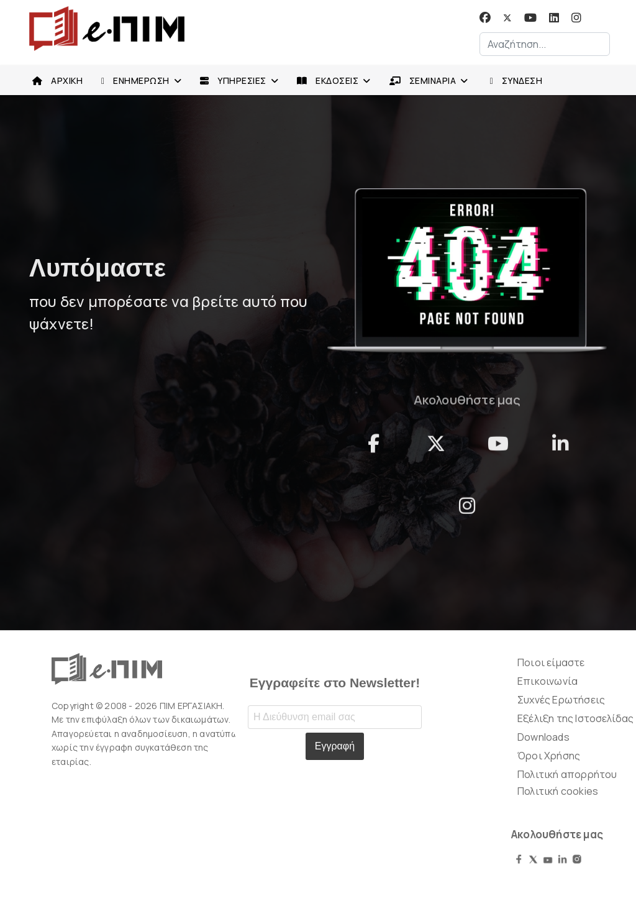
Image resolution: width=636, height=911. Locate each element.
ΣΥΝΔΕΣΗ (513, 81)
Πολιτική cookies (557, 791)
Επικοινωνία (547, 681)
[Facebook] (485, 17)
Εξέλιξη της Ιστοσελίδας (575, 718)
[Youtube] (530, 17)
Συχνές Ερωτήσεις (561, 700)
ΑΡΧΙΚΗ (54, 80)
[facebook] (374, 449)
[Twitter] (507, 17)
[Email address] (335, 717)
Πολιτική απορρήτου (567, 774)
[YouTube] (498, 449)
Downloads (543, 737)
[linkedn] (560, 449)
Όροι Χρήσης (548, 755)
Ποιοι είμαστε (551, 662)
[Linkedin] (554, 17)
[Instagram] (576, 17)
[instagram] (467, 511)
